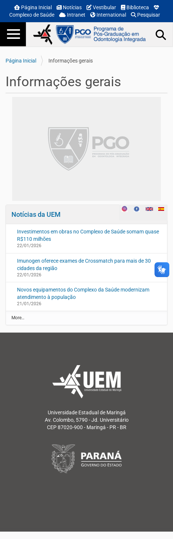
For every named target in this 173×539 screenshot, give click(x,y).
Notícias (69, 7)
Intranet (72, 15)
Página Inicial (33, 7)
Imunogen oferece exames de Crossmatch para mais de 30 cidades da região (84, 264)
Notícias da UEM (36, 214)
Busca (161, 34)
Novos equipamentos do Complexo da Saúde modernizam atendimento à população (83, 293)
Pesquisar (145, 15)
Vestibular (101, 7)
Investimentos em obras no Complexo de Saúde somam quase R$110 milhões (88, 235)
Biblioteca (135, 7)
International (108, 15)
